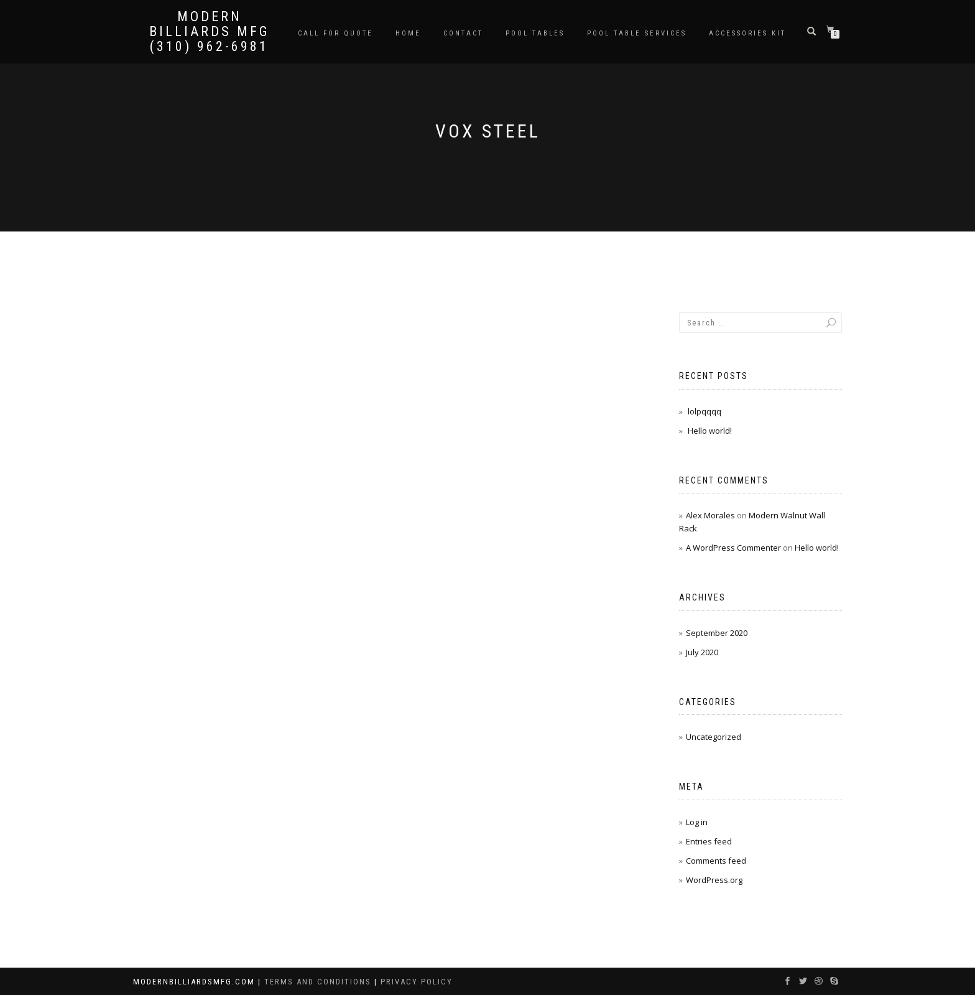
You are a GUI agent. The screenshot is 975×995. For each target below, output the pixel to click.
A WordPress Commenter (733, 547)
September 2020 (716, 632)
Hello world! (710, 430)
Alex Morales (710, 515)
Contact (463, 33)
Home (408, 33)
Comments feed (716, 860)
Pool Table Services (636, 33)
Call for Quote (335, 33)
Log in (697, 822)
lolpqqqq (704, 411)
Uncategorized (713, 736)
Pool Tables (535, 33)
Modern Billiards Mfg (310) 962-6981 (209, 31)
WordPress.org (714, 879)
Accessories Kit (747, 33)
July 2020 (702, 652)
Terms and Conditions (319, 981)
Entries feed (709, 841)
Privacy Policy (417, 981)
